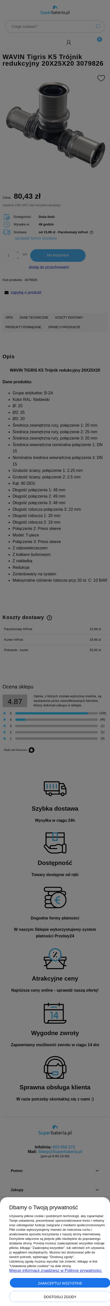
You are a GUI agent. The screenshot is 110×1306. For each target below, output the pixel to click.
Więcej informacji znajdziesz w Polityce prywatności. (55, 1270)
